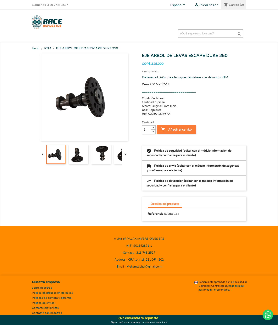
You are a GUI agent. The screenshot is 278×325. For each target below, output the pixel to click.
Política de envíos (43, 302)
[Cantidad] (146, 129)
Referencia (155, 214)
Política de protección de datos (52, 292)
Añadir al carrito (176, 129)
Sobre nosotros (42, 287)
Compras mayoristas (45, 308)
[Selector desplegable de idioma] (178, 5)
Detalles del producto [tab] (165, 204)
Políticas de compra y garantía (51, 297)
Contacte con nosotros (47, 313)
